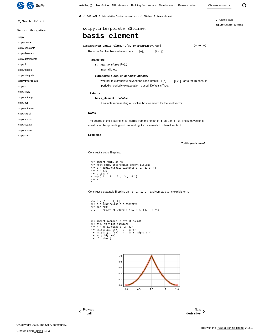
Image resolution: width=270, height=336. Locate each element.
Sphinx (38, 330)
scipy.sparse (25, 119)
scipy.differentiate (27, 59)
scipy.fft (22, 64)
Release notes (187, 5)
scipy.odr (23, 102)
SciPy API (92, 16)
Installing (84, 5)
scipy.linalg (24, 91)
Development (167, 5)
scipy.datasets (26, 53)
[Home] (80, 16)
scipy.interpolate (28, 80)
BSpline (148, 16)
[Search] (32, 21)
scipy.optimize (26, 108)
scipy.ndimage (26, 97)
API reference (120, 5)
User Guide (102, 5)
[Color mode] (237, 5)
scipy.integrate (26, 75)
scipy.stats (24, 135)
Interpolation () (120, 16)
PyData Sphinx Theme (230, 327)
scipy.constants (26, 48)
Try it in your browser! (193, 143)
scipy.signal (24, 113)
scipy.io (22, 86)
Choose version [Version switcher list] (218, 5)
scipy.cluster (25, 42)
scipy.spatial (25, 124)
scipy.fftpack (25, 69)
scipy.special (25, 130)
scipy (21, 37)
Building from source (143, 5)
